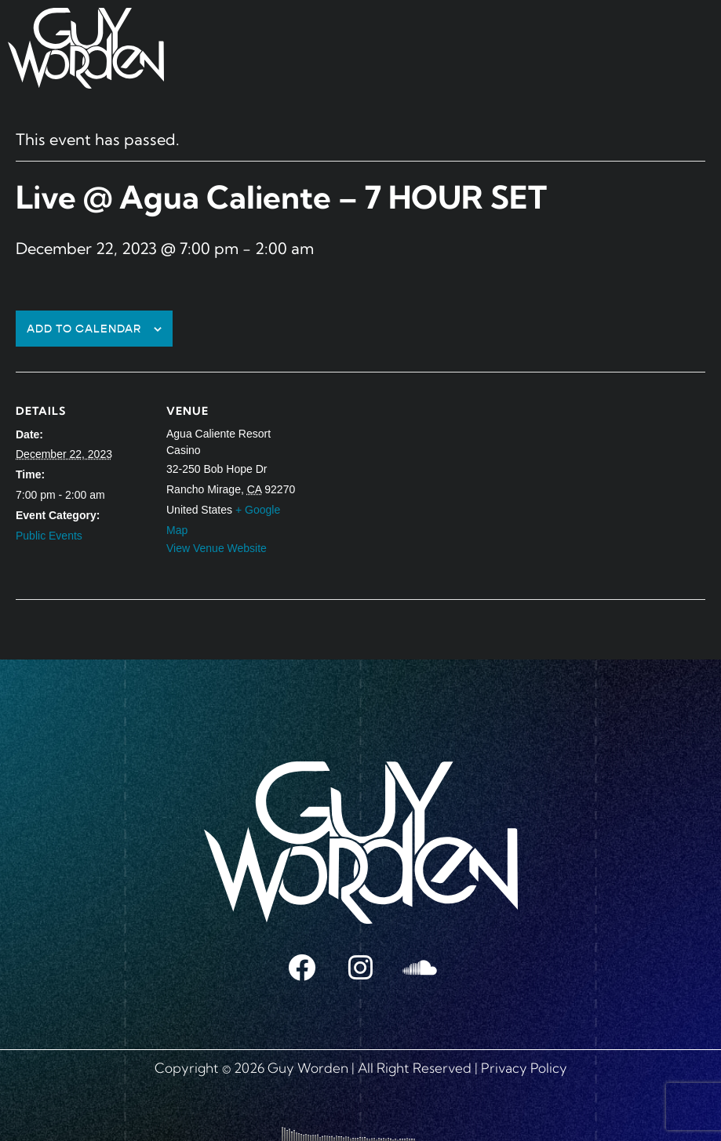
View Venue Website (216, 548)
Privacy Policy (524, 1067)
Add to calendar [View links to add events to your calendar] (84, 329)
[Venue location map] (399, 480)
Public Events (49, 535)
